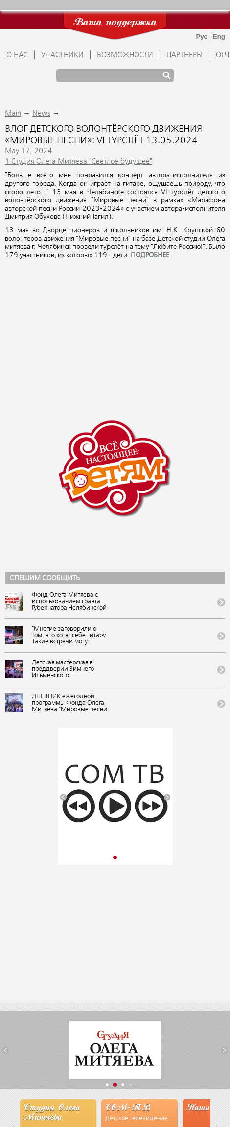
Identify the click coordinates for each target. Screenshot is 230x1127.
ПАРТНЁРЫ (184, 55)
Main (13, 113)
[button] (63, 797)
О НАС (17, 55)
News (41, 113)
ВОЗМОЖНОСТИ (125, 55)
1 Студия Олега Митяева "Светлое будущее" (78, 161)
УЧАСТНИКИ (62, 55)
